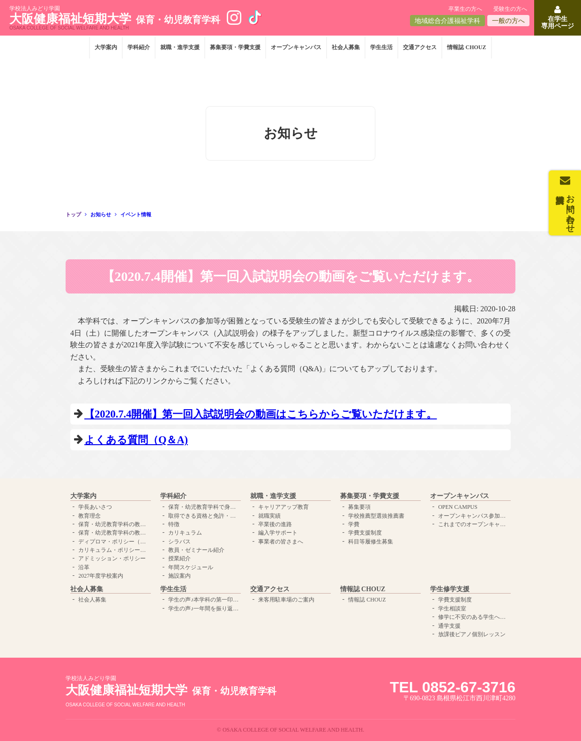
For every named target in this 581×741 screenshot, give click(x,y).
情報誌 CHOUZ (466, 47)
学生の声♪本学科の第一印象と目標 (203, 599)
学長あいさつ (95, 507)
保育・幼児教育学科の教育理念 (113, 524)
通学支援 (449, 626)
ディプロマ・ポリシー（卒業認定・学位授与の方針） (113, 541)
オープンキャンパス (296, 47)
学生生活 (381, 47)
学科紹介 (138, 47)
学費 (353, 524)
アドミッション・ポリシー (112, 558)
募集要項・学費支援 (235, 47)
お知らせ (100, 214)
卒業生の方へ (465, 9)
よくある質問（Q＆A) (136, 440)
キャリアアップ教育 (283, 507)
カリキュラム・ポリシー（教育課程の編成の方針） (113, 550)
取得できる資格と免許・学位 (203, 516)
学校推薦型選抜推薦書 (376, 516)
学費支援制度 (365, 532)
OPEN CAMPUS (457, 507)
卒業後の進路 (275, 524)
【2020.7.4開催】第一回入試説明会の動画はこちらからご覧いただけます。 (260, 414)
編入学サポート (278, 532)
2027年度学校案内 (100, 575)
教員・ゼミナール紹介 (196, 550)
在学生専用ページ (557, 22)
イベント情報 (135, 214)
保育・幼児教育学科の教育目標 (113, 532)
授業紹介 (179, 558)
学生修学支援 (449, 589)
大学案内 (106, 47)
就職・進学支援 (180, 47)
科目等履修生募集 (370, 541)
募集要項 (359, 507)
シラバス (179, 541)
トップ (73, 214)
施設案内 (179, 575)
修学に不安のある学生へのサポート (473, 617)
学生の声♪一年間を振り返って (203, 608)
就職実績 (269, 516)
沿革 (83, 567)
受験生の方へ (510, 9)
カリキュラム (185, 532)
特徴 (173, 524)
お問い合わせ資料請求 (570, 208)
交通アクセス (420, 47)
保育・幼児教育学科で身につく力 (203, 507)
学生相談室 (452, 608)
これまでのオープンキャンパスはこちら (473, 524)
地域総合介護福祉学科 (447, 20)
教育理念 (89, 516)
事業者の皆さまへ (280, 541)
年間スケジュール (190, 567)
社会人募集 (346, 47)
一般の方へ (508, 20)
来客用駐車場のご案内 (286, 599)
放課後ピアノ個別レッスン (472, 634)
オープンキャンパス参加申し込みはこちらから (473, 516)
